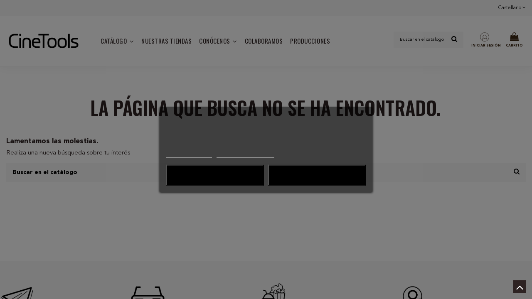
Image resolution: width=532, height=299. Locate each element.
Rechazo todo (215, 175)
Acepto (317, 175)
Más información (189, 154)
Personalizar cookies (245, 154)
